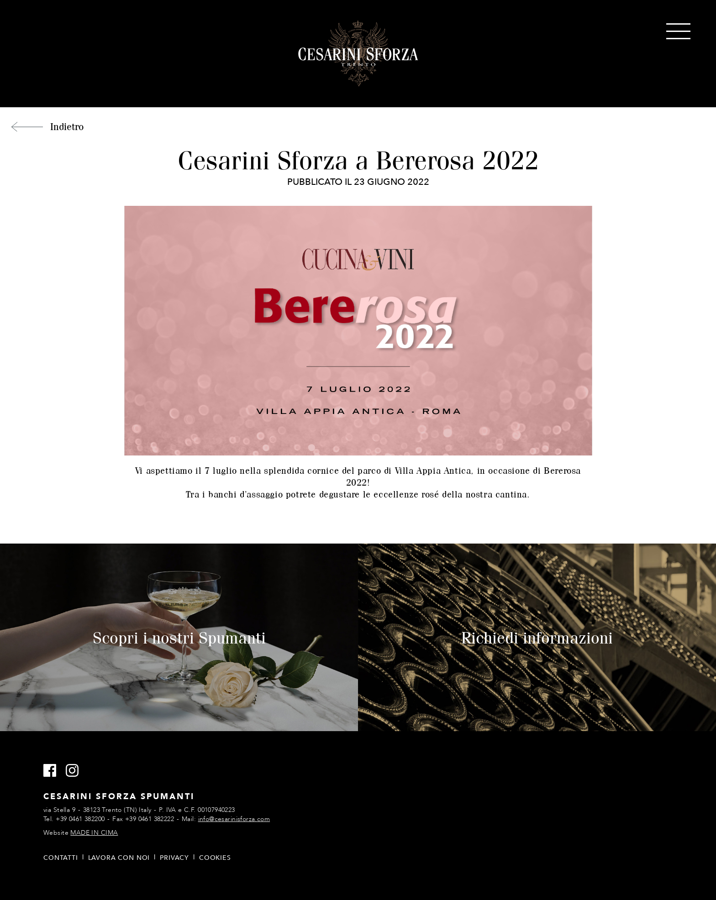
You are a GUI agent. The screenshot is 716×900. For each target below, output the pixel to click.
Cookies (215, 857)
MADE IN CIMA (94, 832)
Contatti (60, 857)
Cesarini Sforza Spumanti (358, 54)
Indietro (67, 126)
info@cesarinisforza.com (234, 819)
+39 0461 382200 (80, 819)
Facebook (53, 771)
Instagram (76, 771)
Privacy (174, 857)
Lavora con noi (119, 857)
